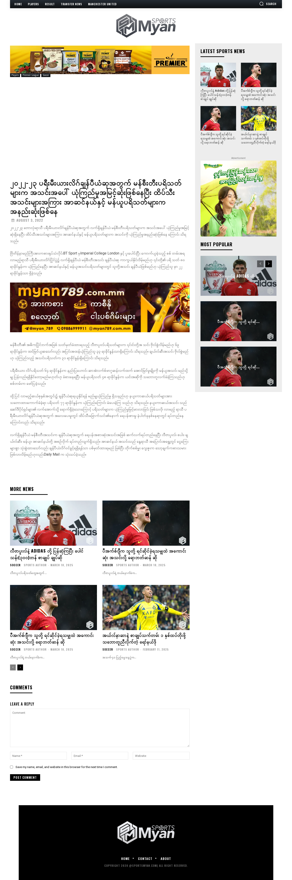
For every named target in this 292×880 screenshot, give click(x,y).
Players (15, 75)
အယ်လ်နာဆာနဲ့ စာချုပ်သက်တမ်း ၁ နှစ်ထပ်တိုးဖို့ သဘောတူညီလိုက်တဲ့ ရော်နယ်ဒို (144, 637)
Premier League (30, 75)
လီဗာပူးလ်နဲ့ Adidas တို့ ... (238, 276)
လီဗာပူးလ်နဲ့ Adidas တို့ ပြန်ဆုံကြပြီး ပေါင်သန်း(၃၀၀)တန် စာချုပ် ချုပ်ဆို (47, 553)
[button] (267, 3)
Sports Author (35, 564)
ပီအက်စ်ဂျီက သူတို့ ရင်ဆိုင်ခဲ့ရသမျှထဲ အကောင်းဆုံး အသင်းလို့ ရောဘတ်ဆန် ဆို (144, 553)
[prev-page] (13, 667)
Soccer (45, 75)
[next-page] (20, 667)
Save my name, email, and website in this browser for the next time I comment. (67, 766)
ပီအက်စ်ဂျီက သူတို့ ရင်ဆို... (238, 321)
